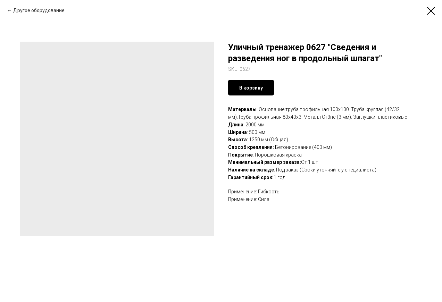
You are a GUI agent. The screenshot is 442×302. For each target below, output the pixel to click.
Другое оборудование (39, 10)
